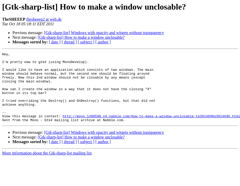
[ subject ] (86, 42)
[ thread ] (69, 42)
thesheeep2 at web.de (44, 19)
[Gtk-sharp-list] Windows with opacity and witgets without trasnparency (104, 32)
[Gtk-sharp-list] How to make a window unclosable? (81, 37)
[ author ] (103, 42)
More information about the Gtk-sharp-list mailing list (47, 167)
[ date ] (55, 42)
